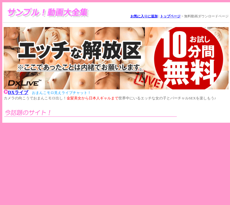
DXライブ (18, 92)
